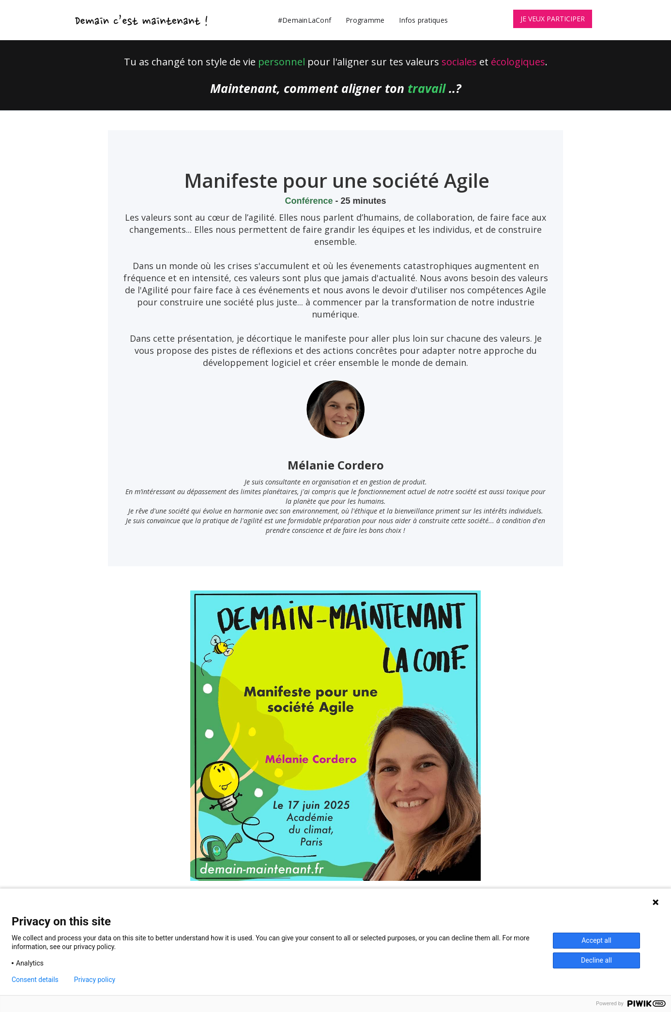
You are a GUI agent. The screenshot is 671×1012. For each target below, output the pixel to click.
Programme (365, 20)
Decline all (596, 960)
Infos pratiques (423, 20)
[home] (141, 20)
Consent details (35, 979)
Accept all (596, 940)
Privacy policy (94, 979)
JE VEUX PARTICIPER (552, 18)
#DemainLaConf (304, 20)
